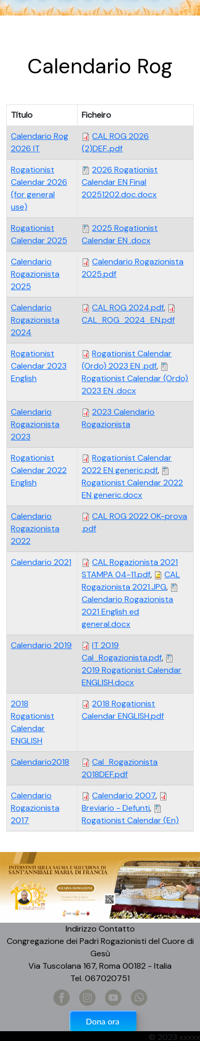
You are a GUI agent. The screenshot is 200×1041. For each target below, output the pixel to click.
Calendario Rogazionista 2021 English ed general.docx (127, 611)
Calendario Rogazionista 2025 (35, 274)
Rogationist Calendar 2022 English (39, 470)
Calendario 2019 (41, 645)
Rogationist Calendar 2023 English (39, 366)
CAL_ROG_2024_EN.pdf (128, 319)
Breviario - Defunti (116, 807)
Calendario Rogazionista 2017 (35, 808)
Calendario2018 (40, 761)
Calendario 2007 (124, 795)
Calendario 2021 (41, 562)
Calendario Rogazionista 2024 (35, 320)
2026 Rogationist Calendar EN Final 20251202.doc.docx (120, 182)
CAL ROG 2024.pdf (128, 307)
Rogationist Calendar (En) (130, 820)
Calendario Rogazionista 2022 (35, 528)
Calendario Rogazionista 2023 (35, 424)
